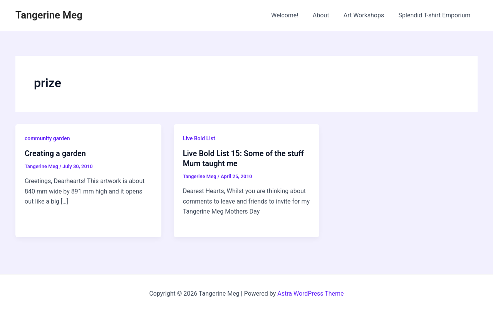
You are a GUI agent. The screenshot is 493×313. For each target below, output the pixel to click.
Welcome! (291, 15)
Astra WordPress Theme (310, 293)
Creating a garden (55, 153)
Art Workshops (367, 15)
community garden (47, 138)
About (326, 15)
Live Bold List (199, 138)
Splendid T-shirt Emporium (435, 15)
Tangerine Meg (48, 15)
